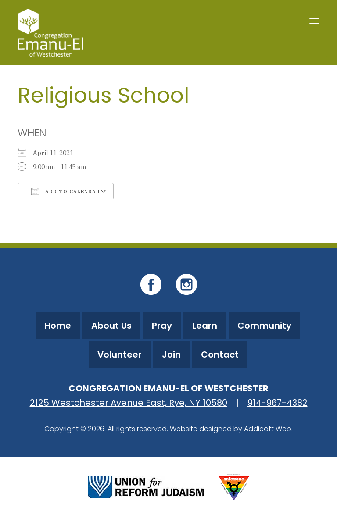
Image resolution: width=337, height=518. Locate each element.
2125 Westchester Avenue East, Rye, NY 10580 (128, 403)
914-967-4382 (277, 403)
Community (264, 325)
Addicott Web (267, 429)
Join (171, 354)
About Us (111, 325)
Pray (162, 325)
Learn (204, 325)
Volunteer (119, 354)
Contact (220, 354)
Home (57, 325)
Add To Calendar (65, 191)
